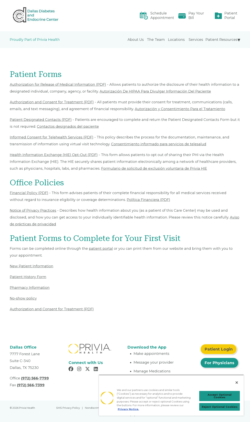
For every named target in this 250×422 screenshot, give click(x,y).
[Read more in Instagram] (79, 369)
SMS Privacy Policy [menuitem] (68, 407)
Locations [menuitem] (176, 39)
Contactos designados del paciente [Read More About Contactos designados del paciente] (68, 126)
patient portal (101, 248)
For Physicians (219, 362)
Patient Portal (230, 15)
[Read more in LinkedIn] (96, 369)
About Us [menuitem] (136, 39)
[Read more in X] (88, 369)
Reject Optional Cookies (220, 406)
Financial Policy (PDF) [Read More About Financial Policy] (29, 193)
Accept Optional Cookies (220, 396)
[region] (171, 395)
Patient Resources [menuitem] (221, 39)
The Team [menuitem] (156, 39)
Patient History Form (28, 277)
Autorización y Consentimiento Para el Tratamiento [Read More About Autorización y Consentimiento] (180, 109)
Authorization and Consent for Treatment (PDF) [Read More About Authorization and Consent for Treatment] (52, 102)
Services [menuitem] (196, 39)
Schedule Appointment (162, 15)
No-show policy (23, 298)
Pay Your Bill (196, 15)
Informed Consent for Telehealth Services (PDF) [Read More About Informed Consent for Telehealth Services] (51, 137)
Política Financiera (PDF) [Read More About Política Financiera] (148, 200)
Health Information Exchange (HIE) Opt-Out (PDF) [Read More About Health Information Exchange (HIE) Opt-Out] (54, 155)
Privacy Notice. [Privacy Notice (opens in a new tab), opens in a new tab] (128, 409)
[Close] (236, 382)
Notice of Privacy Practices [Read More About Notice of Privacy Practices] (33, 210)
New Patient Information (31, 266)
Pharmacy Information (30, 287)
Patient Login (218, 349)
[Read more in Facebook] (71, 369)
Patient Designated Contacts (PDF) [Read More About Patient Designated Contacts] (41, 120)
